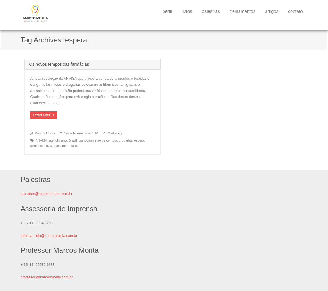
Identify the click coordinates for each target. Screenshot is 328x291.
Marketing (115, 133)
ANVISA (42, 140)
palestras (211, 11)
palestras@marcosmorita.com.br (47, 194)
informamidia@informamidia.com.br (49, 236)
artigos (271, 11)
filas (49, 146)
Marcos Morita (45, 133)
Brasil (73, 140)
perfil (167, 11)
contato (295, 11)
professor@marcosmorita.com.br (47, 277)
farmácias (37, 146)
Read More (42, 115)
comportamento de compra (98, 140)
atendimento (58, 140)
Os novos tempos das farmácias (59, 64)
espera (139, 140)
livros (187, 11)
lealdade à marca (66, 146)
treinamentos (243, 11)
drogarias (125, 140)
